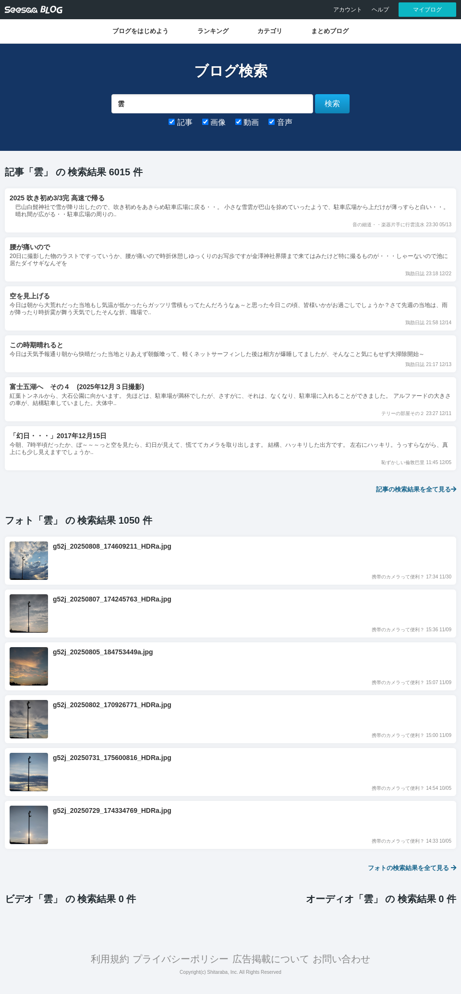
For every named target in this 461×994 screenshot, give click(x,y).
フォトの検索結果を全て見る (412, 867)
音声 (280, 122)
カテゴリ (269, 31)
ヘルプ (380, 9)
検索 (332, 103)
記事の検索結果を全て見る (416, 489)
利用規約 (110, 959)
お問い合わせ (341, 959)
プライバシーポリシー (181, 959)
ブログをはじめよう (140, 31)
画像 (214, 122)
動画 (247, 122)
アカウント (347, 9)
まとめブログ (330, 31)
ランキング (213, 31)
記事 (180, 122)
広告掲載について (270, 959)
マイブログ (427, 9)
